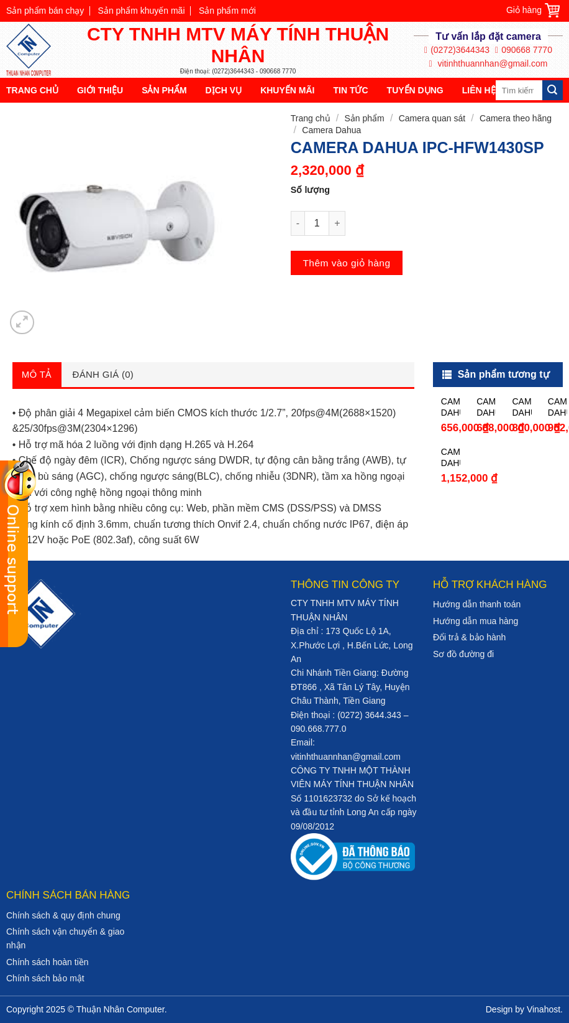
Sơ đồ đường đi (463, 654)
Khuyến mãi (287, 90)
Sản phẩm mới (227, 11)
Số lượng (310, 190)
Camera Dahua (331, 130)
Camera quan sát (432, 118)
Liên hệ (479, 90)
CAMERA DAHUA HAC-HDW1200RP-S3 (450, 407)
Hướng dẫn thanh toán (477, 604)
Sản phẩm (164, 90)
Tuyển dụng (415, 90)
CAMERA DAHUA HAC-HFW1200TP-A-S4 (557, 407)
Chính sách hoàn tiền (47, 962)
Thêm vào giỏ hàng (346, 263)
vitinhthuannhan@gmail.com (488, 63)
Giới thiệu (100, 90)
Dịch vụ (224, 90)
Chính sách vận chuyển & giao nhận (65, 938)
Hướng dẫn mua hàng (475, 621)
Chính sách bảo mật (45, 978)
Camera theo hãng (516, 118)
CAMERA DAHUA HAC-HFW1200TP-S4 (521, 407)
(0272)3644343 (456, 50)
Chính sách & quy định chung (63, 915)
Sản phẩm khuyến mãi (141, 11)
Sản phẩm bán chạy (45, 11)
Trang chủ (32, 90)
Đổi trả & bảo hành (469, 637)
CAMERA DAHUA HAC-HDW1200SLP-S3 (486, 407)
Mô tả (37, 374)
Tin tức (350, 90)
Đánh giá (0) (103, 374)
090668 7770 (523, 50)
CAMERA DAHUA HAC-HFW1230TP (450, 458)
